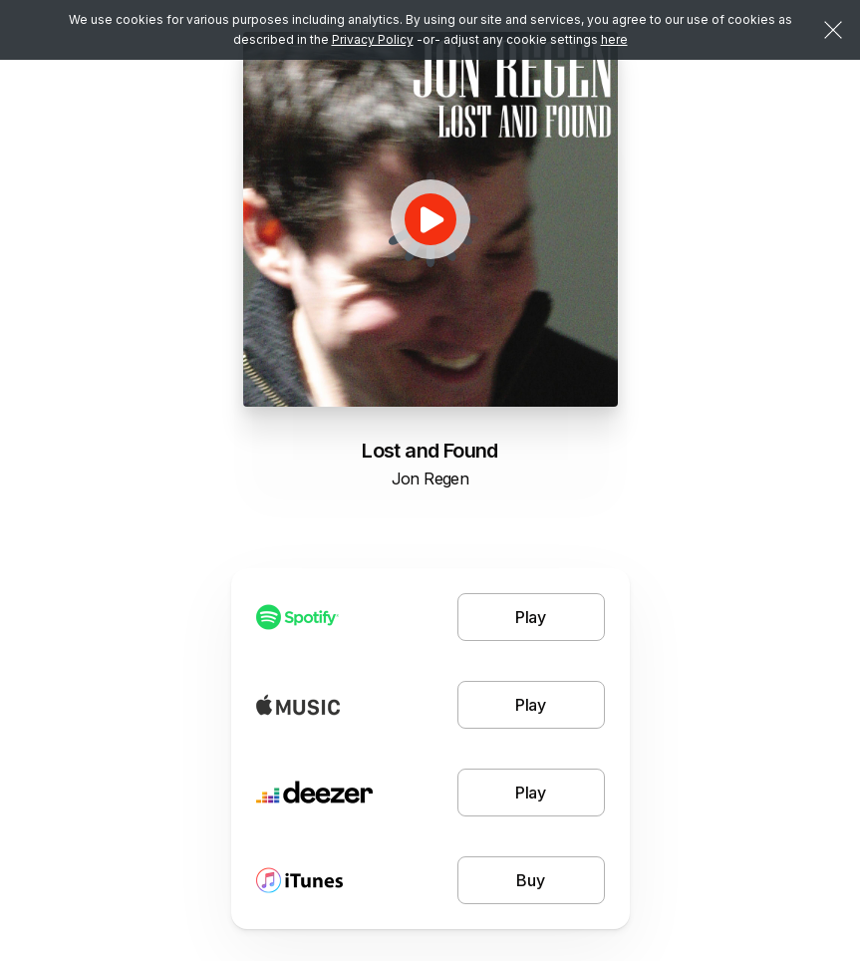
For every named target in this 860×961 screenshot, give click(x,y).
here (614, 39)
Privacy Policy (373, 39)
